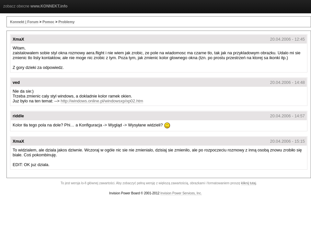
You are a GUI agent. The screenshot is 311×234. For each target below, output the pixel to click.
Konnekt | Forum (24, 22)
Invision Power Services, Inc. (181, 193)
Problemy (66, 22)
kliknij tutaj (248, 183)
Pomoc (48, 22)
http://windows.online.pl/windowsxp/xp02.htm (102, 100)
